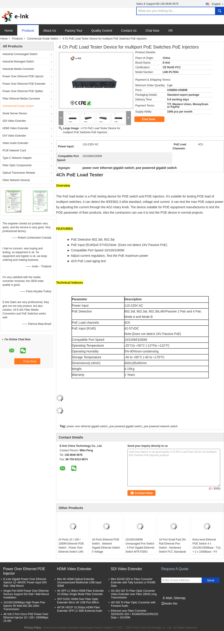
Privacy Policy (32, 627)
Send (210, 580)
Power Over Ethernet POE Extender (23, 83)
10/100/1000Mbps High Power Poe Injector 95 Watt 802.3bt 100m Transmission (24, 606)
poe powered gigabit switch (125, 426)
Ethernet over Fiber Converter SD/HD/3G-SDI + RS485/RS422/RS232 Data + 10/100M (134, 614)
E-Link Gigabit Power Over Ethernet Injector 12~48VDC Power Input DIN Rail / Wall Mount (25, 582)
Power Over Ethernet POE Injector (22, 76)
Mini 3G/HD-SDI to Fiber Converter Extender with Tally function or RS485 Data (133, 582)
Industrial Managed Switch (18, 61)
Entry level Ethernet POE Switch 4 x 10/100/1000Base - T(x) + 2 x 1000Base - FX (206, 545)
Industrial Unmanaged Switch (19, 54)
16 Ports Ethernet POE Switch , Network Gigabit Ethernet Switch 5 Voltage (106, 545)
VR (170, 30)
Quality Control (101, 30)
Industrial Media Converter (18, 69)
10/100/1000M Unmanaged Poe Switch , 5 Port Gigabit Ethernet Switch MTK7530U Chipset (139, 547)
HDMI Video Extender (15, 128)
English (218, 4)
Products (28, 30)
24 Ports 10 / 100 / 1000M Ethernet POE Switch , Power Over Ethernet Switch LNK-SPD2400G (71, 547)
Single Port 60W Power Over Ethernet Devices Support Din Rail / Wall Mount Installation (26, 594)
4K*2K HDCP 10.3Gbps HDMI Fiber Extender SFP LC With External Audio (79, 609)
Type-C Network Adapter (17, 157)
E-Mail (167, 598)
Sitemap (179, 598)
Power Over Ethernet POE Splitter (22, 91)
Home (8, 30)
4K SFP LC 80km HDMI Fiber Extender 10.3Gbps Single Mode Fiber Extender (80, 592)
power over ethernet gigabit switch (87, 426)
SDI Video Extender (14, 120)
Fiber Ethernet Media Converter (21, 98)
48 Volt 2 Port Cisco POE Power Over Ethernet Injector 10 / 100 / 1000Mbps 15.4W (25, 617)
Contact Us (128, 30)
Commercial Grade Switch (42, 38)
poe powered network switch (160, 426)
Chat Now (152, 30)
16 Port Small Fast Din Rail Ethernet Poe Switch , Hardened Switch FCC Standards (172, 545)
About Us (49, 30)
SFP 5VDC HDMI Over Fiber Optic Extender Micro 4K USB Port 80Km (78, 601)
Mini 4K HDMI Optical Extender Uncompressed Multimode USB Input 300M (79, 582)
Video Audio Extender (15, 143)
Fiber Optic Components (17, 165)
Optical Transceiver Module (18, 172)
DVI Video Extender (14, 135)
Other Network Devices (16, 180)
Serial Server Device (14, 113)
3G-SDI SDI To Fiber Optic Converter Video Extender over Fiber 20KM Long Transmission (134, 594)
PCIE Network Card (14, 150)
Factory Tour (73, 30)
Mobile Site (169, 603)
